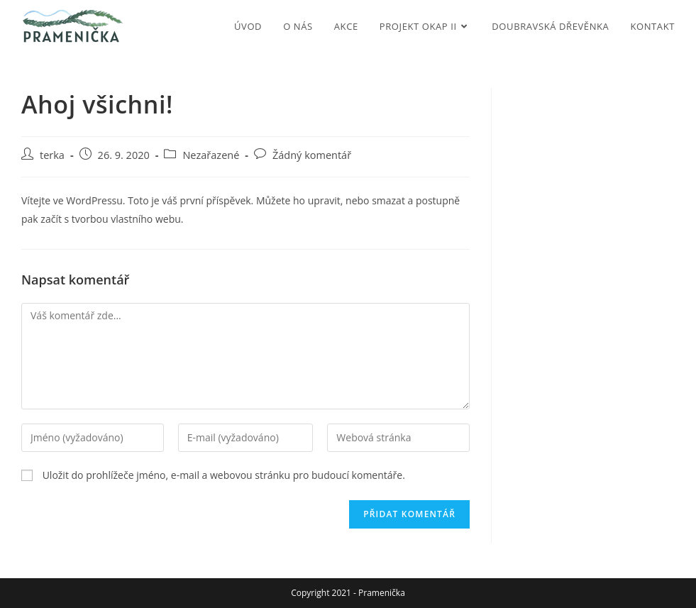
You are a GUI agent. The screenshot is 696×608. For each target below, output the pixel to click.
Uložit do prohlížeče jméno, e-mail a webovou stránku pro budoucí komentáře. (224, 475)
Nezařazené (210, 155)
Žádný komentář (311, 155)
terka (52, 155)
